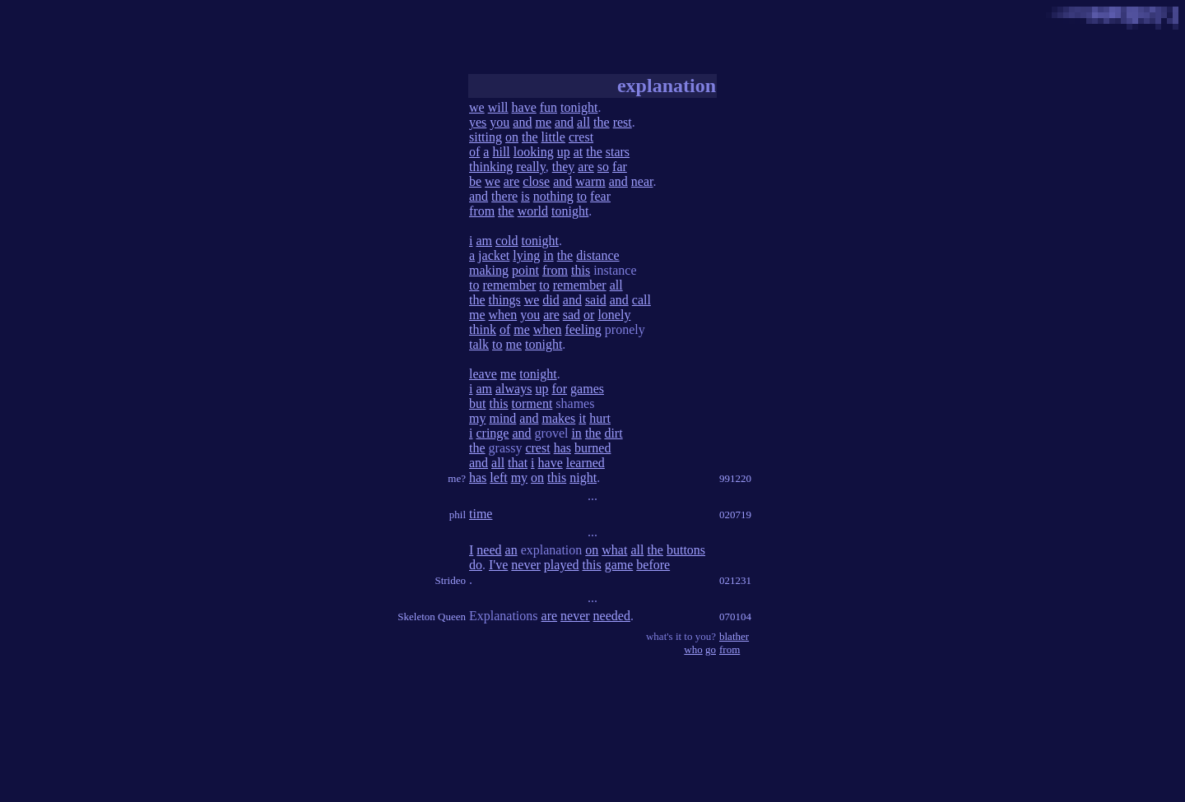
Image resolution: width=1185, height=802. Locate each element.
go (710, 649)
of (474, 152)
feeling (583, 329)
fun (548, 107)
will (498, 107)
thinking (491, 167)
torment (532, 403)
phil (457, 514)
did (550, 300)
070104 (735, 616)
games (587, 389)
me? (457, 478)
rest (622, 122)
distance (597, 255)
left (498, 477)
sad (571, 315)
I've (498, 565)
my (477, 418)
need (488, 550)
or (588, 315)
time (480, 514)
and (522, 122)
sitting (485, 137)
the (601, 122)
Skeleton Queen (431, 616)
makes (558, 418)
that (517, 463)
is (525, 196)
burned (592, 448)
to (582, 196)
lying (526, 255)
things (505, 300)
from (482, 211)
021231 (735, 580)
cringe (492, 433)
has (562, 448)
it (582, 418)
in (548, 255)
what (614, 550)
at (578, 152)
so (603, 167)
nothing (553, 196)
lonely (613, 315)
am (484, 241)
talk (479, 344)
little (553, 137)
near (642, 181)
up (563, 152)
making (489, 270)
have (524, 107)
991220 (735, 478)
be (475, 181)
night (583, 477)
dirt (613, 433)
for (559, 389)
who (693, 649)
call (641, 300)
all (583, 122)
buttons (686, 550)
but (477, 403)
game (619, 565)
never (526, 565)
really (530, 167)
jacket (493, 255)
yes (477, 122)
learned (585, 463)
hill (500, 152)
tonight (578, 107)
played (561, 565)
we (477, 107)
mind (502, 418)
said (595, 300)
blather (734, 636)
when (503, 315)
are (586, 167)
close (536, 181)
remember (509, 285)
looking (534, 152)
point (525, 270)
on (511, 137)
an (511, 550)
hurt (600, 418)
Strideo (450, 580)
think (482, 329)
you (499, 122)
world (533, 211)
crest (581, 137)
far (619, 167)
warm (590, 181)
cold (506, 241)
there (504, 196)
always (513, 389)
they (563, 167)
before (653, 565)
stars (618, 152)
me (543, 122)
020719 (735, 514)
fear (600, 196)
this (580, 270)
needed (611, 616)
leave (483, 374)
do (475, 565)
